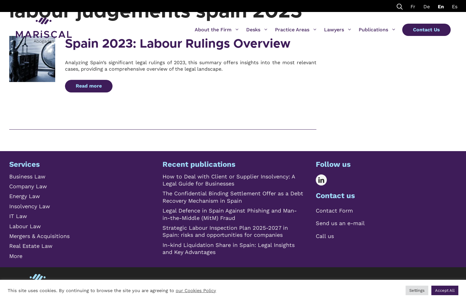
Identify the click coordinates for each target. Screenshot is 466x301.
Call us (325, 236)
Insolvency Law (29, 206)
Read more (89, 86)
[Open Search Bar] (400, 6)
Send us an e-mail (340, 223)
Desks (257, 29)
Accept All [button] (445, 290)
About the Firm (217, 29)
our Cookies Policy (196, 290)
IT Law (18, 216)
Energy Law (24, 196)
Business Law (27, 176)
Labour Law (25, 226)
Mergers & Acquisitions (39, 236)
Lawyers (338, 29)
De (426, 7)
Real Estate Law (30, 246)
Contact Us (426, 30)
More (15, 256)
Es (454, 7)
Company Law (28, 186)
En (441, 7)
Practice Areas (296, 29)
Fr (413, 7)
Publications (377, 29)
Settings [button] (417, 290)
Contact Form (334, 210)
